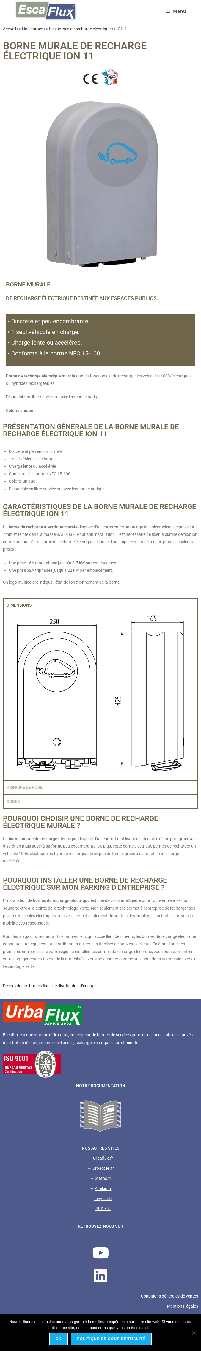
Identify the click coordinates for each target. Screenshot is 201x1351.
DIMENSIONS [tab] (19, 605)
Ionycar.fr (103, 1198)
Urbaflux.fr (103, 1158)
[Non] (194, 1333)
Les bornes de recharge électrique (80, 28)
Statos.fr (103, 1178)
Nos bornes (32, 28)
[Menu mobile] (176, 11)
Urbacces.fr (103, 1168)
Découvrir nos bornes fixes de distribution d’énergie (49, 985)
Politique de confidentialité (111, 1339)
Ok (59, 1339)
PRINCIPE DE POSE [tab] (25, 787)
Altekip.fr (103, 1188)
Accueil (9, 28)
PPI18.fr (103, 1208)
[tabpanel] (100, 696)
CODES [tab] (13, 801)
